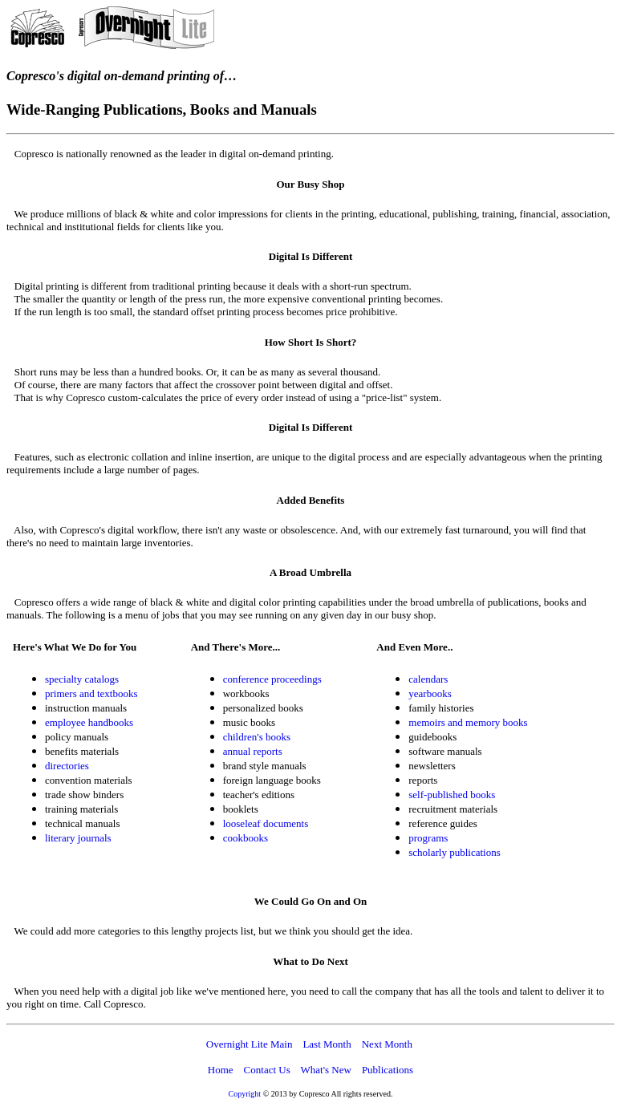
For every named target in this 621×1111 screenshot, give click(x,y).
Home (220, 1070)
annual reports (252, 751)
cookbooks (245, 838)
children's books (256, 737)
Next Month (387, 1044)
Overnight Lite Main (249, 1044)
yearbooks (429, 693)
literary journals (78, 838)
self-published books (451, 795)
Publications (387, 1070)
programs (428, 838)
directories (67, 766)
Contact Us (267, 1070)
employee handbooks (89, 722)
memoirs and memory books (467, 722)
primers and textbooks (91, 693)
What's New (326, 1070)
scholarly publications (454, 852)
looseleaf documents (266, 823)
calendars (428, 679)
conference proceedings (272, 679)
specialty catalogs (82, 679)
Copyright (245, 1093)
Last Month (326, 1044)
